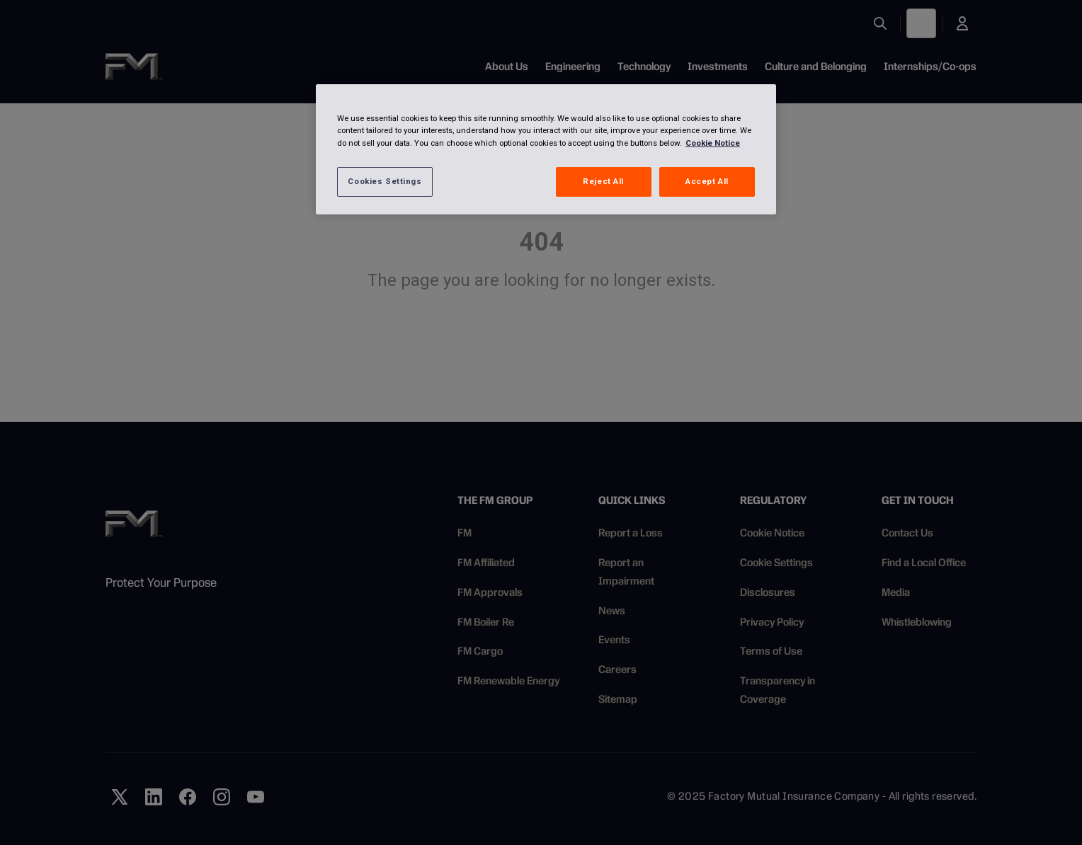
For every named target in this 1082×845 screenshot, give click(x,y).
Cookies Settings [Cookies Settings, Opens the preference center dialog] (384, 181)
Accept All (707, 181)
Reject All (603, 181)
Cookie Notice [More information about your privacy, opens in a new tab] (712, 143)
